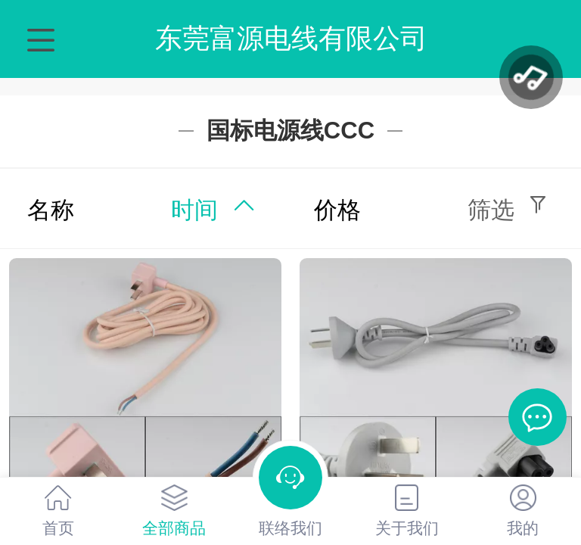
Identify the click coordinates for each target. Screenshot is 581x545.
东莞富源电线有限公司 (291, 38)
